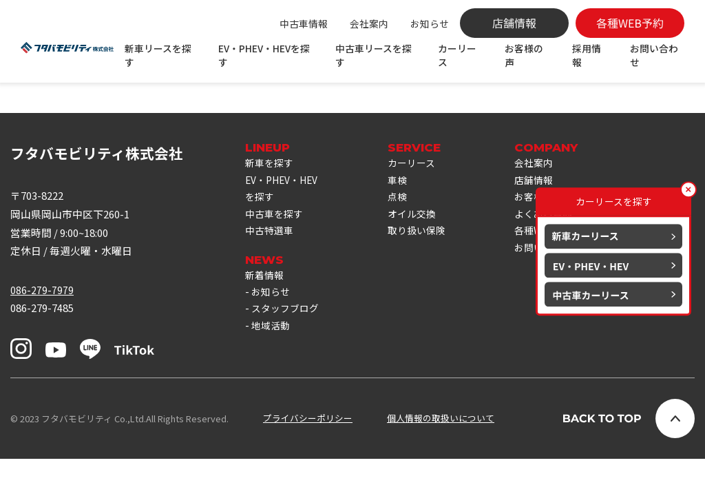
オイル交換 (419, 254)
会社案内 (369, 23)
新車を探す (271, 199)
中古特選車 (271, 273)
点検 (404, 236)
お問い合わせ (655, 55)
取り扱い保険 (425, 273)
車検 (404, 218)
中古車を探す (276, 254)
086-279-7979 (42, 326)
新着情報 (265, 319)
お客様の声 (524, 55)
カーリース (458, 55)
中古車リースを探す (375, 55)
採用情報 (587, 55)
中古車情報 (304, 23)
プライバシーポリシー (307, 455)
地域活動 (272, 374)
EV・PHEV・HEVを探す (267, 55)
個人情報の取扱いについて (440, 455)
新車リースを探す (160, 55)
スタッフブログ (287, 356)
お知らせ (429, 23)
